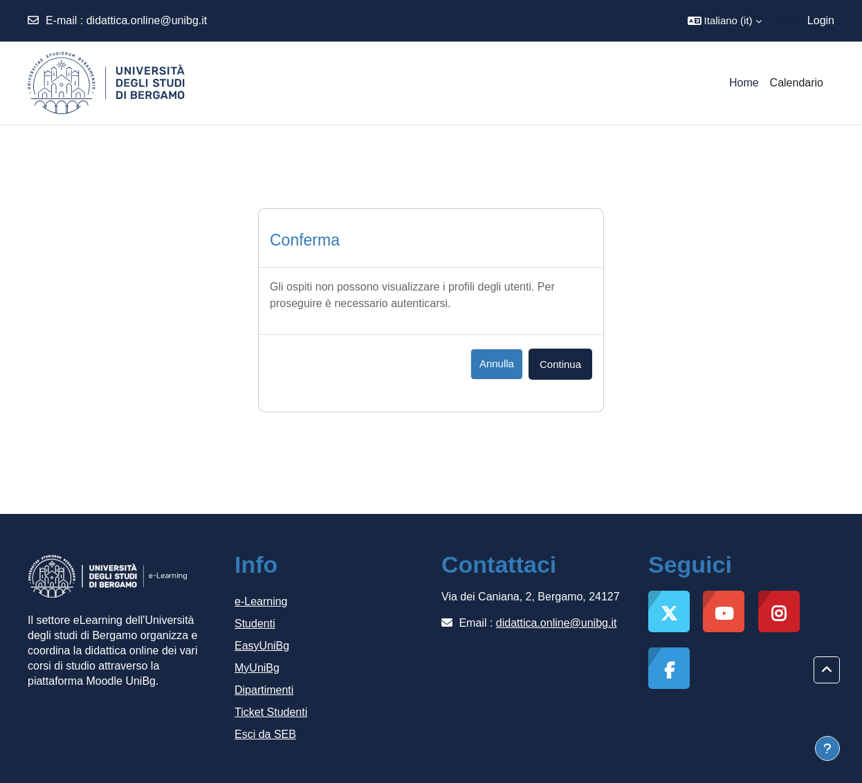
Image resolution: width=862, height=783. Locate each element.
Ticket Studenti (271, 712)
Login (820, 20)
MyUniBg (257, 668)
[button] (724, 21)
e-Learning (261, 601)
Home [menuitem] (744, 83)
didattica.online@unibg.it (147, 20)
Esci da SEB (265, 734)
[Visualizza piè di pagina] (827, 748)
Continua (560, 364)
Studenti (255, 623)
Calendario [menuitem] (796, 83)
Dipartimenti (264, 690)
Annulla (496, 363)
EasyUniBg (262, 646)
